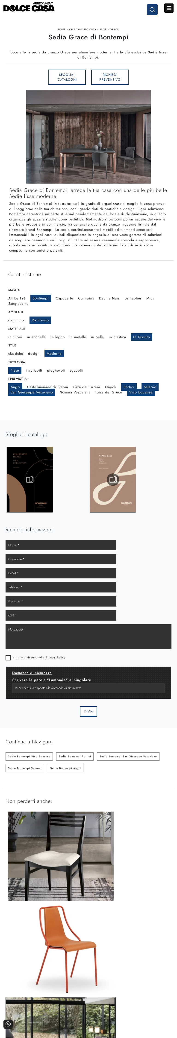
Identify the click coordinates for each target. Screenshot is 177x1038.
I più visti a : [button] (18, 387)
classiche (15, 361)
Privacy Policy (55, 624)
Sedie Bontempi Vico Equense (29, 723)
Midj (150, 306)
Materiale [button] (16, 336)
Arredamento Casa (82, 33)
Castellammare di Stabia (47, 395)
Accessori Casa (68, 1000)
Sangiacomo (18, 311)
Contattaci (151, 994)
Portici (129, 395)
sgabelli (76, 378)
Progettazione (109, 1007)
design (34, 361)
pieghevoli (56, 378)
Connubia (86, 306)
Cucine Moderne (26, 994)
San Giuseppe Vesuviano (32, 400)
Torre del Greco (108, 400)
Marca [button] (14, 298)
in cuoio (15, 345)
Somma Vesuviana (75, 400)
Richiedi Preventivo (110, 84)
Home (62, 33)
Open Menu (169, 8)
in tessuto (141, 345)
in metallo (78, 345)
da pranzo (40, 328)
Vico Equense (141, 400)
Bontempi (41, 306)
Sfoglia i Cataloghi (67, 84)
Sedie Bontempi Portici (75, 723)
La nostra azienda (109, 994)
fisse (15, 378)
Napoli (110, 395)
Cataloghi (151, 1000)
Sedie (103, 33)
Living (26, 1007)
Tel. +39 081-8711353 (88, 953)
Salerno (150, 395)
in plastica (117, 345)
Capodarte (64, 306)
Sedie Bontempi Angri (65, 735)
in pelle (97, 345)
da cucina (16, 328)
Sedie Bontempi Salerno (25, 735)
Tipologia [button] (16, 370)
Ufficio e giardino (68, 1007)
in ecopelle (36, 345)
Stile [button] (12, 353)
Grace (114, 33)
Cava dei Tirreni (86, 395)
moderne (54, 361)
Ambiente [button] (16, 320)
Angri (15, 395)
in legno (58, 345)
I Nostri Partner (109, 1000)
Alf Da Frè (17, 306)
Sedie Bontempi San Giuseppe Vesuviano (128, 723)
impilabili (34, 378)
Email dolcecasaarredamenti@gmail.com (88, 957)
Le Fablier (133, 306)
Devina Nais (109, 306)
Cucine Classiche (26, 1000)
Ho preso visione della (38, 624)
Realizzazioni (150, 1007)
